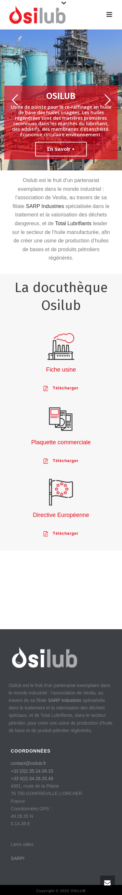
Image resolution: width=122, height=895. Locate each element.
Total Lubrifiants (73, 223)
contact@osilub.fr (28, 763)
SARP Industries (45, 206)
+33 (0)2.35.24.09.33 (32, 771)
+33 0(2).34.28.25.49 (32, 778)
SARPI (17, 858)
